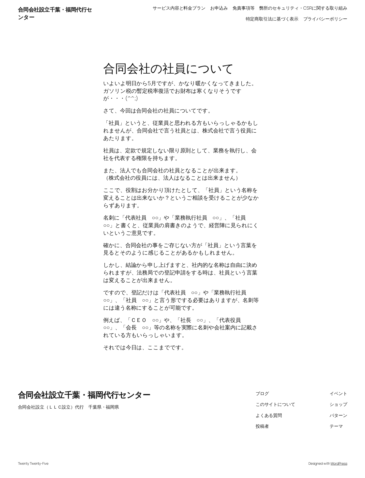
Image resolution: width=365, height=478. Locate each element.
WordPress (339, 463)
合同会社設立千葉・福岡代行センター (84, 394)
